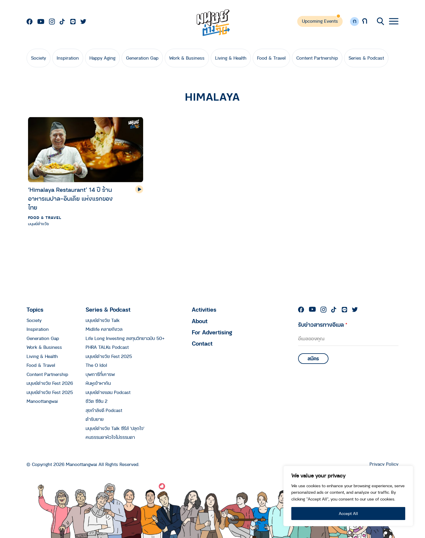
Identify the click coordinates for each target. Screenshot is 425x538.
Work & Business (187, 58)
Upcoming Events (320, 21)
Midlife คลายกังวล (104, 329)
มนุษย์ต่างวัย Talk (103, 320)
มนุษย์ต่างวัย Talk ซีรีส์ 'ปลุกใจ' (115, 428)
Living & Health (230, 58)
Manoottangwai (42, 401)
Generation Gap (142, 58)
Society (38, 58)
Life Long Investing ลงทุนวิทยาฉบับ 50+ (125, 338)
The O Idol (96, 365)
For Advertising (212, 332)
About (199, 321)
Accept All (348, 513)
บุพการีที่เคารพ (100, 374)
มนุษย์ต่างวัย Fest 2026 (50, 383)
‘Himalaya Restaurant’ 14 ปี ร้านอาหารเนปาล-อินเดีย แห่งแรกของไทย (70, 198)
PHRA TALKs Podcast (107, 347)
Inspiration (68, 58)
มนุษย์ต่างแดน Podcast (108, 392)
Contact (202, 343)
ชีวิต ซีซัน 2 (96, 401)
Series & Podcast (366, 58)
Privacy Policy (384, 464)
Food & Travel (271, 58)
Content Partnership (317, 58)
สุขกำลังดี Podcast (104, 410)
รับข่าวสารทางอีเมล (322, 324)
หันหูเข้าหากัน (98, 383)
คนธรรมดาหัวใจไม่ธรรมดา (110, 437)
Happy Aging (102, 58)
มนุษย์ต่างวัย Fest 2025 (50, 392)
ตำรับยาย (95, 419)
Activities (204, 309)
